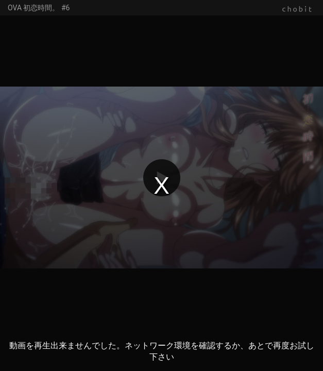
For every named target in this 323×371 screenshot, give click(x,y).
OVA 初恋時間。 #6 (39, 8)
